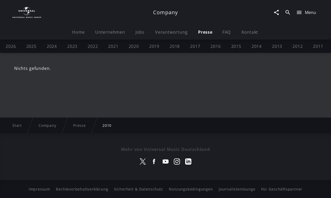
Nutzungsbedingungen (191, 189)
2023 (72, 46)
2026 (11, 46)
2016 (215, 46)
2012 (297, 46)
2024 (52, 46)
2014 (257, 46)
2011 (318, 46)
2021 (113, 46)
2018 (175, 46)
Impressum (39, 189)
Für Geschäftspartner (281, 189)
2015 (236, 46)
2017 (195, 46)
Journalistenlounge (237, 189)
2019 (154, 46)
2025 (31, 46)
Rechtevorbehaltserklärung (82, 189)
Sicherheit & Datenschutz (138, 189)
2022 (93, 46)
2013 (277, 46)
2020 (134, 46)
